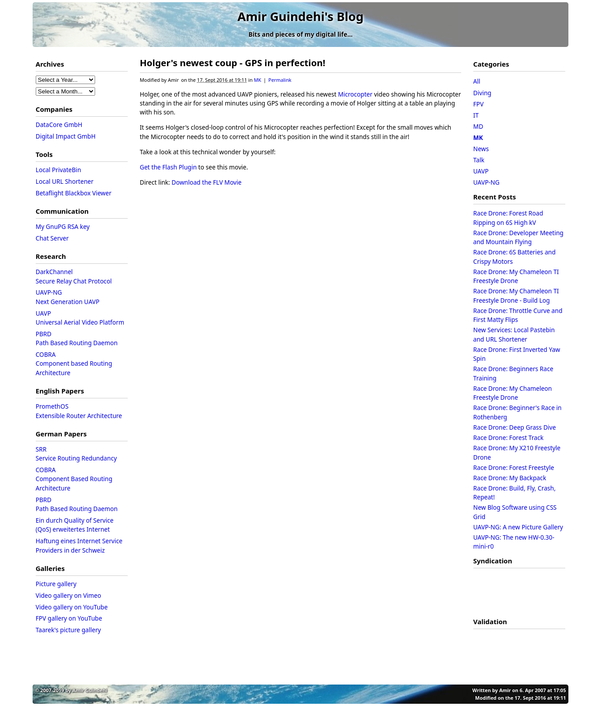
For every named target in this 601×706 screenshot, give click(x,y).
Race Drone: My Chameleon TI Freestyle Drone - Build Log (516, 295)
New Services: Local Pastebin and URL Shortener (514, 334)
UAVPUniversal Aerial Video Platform (80, 317)
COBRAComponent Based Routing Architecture (75, 478)
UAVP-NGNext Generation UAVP (68, 296)
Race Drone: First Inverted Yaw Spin (516, 354)
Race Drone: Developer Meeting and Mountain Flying (518, 237)
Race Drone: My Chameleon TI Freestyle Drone (516, 276)
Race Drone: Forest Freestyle (513, 467)
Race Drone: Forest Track (508, 437)
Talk (478, 160)
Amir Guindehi (89, 690)
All (476, 81)
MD (478, 126)
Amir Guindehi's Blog (301, 16)
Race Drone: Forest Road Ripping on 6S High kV (508, 217)
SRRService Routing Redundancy (76, 453)
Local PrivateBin (58, 169)
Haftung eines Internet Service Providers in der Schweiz (80, 545)
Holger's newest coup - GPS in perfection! (232, 62)
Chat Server (52, 238)
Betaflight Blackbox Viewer (74, 193)
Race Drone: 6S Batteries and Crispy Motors (514, 256)
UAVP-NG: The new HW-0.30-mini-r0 (514, 541)
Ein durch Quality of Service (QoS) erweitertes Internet (75, 524)
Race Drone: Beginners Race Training (513, 373)
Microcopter (355, 94)
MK (257, 79)
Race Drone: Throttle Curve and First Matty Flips (518, 315)
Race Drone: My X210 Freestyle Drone (516, 452)
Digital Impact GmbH (66, 136)
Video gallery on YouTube (72, 607)
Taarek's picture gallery (68, 630)
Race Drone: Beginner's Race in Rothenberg (517, 412)
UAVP (480, 171)
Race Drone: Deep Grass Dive (514, 427)
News (481, 148)
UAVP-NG (486, 182)
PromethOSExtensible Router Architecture (79, 410)
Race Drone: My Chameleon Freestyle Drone (512, 393)
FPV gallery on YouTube (69, 618)
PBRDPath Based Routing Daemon (77, 338)
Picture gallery (56, 583)
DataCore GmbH (59, 124)
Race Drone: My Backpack (509, 477)
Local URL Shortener (65, 181)
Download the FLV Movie (206, 182)
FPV (478, 104)
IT (476, 115)
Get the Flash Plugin (168, 167)
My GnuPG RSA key (63, 226)
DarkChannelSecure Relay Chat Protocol (74, 276)
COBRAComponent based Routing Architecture (75, 363)
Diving (482, 93)
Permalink (280, 79)
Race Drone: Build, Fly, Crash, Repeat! (514, 492)
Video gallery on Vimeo (68, 595)
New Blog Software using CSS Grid (515, 511)
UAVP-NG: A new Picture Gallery (518, 527)
